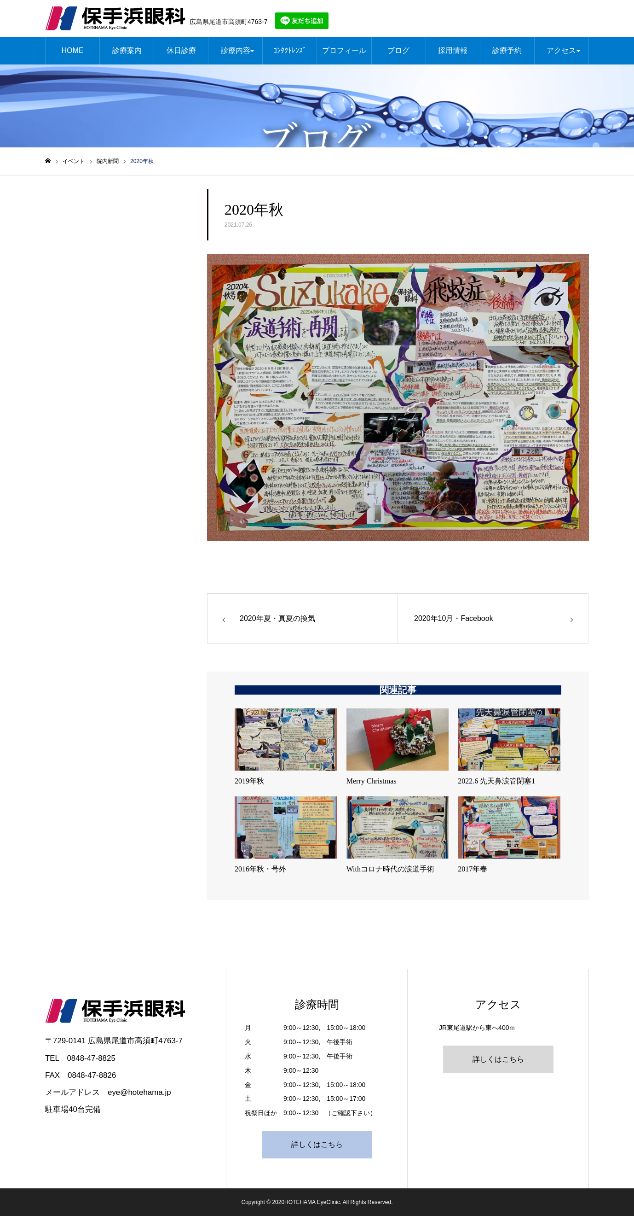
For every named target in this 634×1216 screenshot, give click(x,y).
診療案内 (127, 50)
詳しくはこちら (317, 1144)
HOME (73, 50)
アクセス (561, 50)
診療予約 (507, 50)
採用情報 (452, 50)
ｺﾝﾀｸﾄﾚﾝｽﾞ (289, 50)
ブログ (398, 50)
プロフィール (344, 50)
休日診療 (181, 50)
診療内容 (235, 50)
